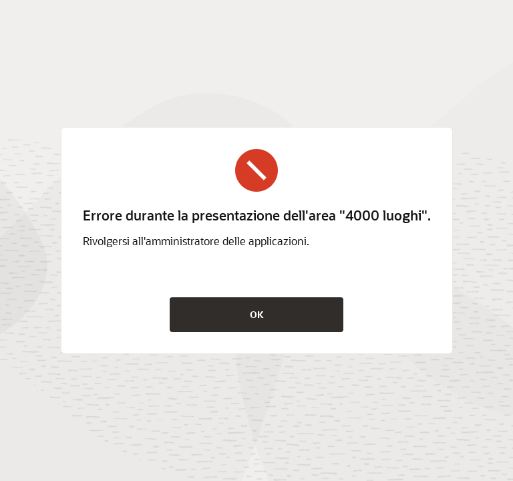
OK (257, 314)
